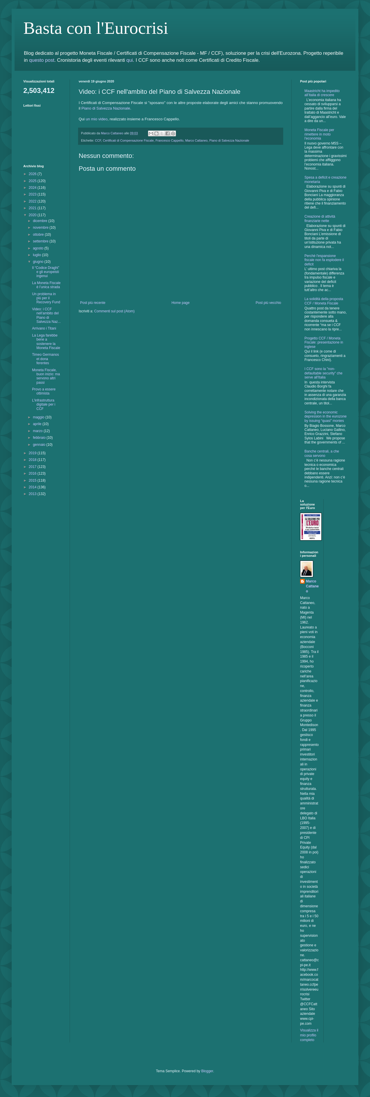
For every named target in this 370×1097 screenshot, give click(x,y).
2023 (33, 194)
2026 (33, 174)
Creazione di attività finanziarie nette (319, 218)
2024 (33, 188)
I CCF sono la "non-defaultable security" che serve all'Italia (323, 373)
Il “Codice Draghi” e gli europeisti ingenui (45, 272)
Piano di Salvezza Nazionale (106, 108)
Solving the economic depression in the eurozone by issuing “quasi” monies (325, 416)
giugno (38, 262)
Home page (181, 303)
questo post (41, 60)
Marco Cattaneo (196, 140)
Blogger (207, 1071)
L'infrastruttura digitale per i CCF (43, 404)
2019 (33, 453)
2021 (33, 208)
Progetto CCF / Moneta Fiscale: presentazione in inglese (323, 342)
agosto (38, 248)
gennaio (39, 445)
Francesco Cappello (170, 140)
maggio (39, 417)
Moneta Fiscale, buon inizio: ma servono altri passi (46, 376)
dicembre (40, 221)
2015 (33, 480)
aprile (38, 424)
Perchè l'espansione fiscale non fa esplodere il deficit (324, 260)
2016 (33, 473)
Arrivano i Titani (44, 328)
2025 (33, 181)
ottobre (39, 235)
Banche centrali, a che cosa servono (321, 453)
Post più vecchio (268, 303)
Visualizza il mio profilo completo (309, 1035)
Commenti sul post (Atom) (114, 311)
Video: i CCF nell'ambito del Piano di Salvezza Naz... (46, 315)
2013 (33, 494)
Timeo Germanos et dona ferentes (45, 359)
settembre (41, 241)
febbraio (40, 438)
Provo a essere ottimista (44, 391)
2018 (33, 460)
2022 (33, 201)
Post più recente (92, 303)
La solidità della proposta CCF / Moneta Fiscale (323, 301)
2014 (33, 487)
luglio (37, 255)
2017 (33, 467)
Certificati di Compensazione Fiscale (128, 140)
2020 (33, 215)
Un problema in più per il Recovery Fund (46, 298)
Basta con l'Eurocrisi (95, 28)
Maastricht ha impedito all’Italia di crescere (322, 93)
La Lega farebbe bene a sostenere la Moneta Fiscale (46, 341)
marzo (38, 431)
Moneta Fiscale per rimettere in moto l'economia (319, 134)
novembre (41, 228)
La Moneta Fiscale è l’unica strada (46, 285)
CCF (98, 140)
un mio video (97, 119)
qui (129, 60)
